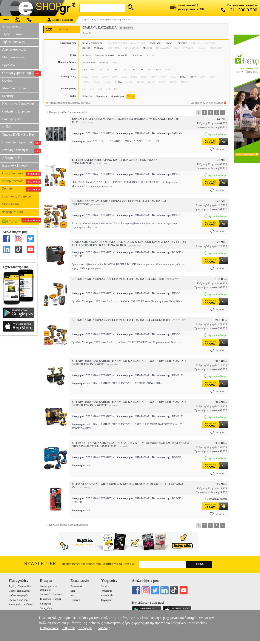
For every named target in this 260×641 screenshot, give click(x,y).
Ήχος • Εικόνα (12, 34)
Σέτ (130, 96)
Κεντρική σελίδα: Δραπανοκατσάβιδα (68, 112)
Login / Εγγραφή (60, 19)
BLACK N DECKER (92, 43)
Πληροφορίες (49, 628)
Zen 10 (20, 189)
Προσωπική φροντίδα (20, 142)
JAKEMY (98, 48)
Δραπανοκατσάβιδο (104, 55)
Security (8, 96)
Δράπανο (86, 55)
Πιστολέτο (137, 55)
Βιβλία (7, 127)
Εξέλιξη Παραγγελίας (20, 586)
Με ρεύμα (103, 62)
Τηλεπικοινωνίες (13, 42)
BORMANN (155, 43)
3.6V (84, 69)
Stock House (11, 204)
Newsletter (40, 563)
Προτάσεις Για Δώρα (16, 196)
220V (158, 69)
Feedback (75, 600)
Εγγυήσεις (106, 600)
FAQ (73, 595)
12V (133, 69)
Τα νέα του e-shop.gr (50, 598)
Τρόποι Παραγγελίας (19, 590)
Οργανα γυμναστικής (20, 73)
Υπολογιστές (11, 26)
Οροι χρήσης (46, 608)
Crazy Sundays (20, 173)
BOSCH (170, 43)
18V (142, 69)
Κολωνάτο (87, 96)
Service (105, 586)
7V (108, 69)
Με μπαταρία (88, 62)
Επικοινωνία (77, 586)
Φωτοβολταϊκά (12, 212)
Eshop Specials (20, 181)
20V (116, 69)
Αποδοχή (104, 628)
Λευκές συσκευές (14, 49)
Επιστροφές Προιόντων (21, 604)
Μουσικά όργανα (14, 88)
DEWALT (182, 43)
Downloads (107, 595)
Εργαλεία (8, 65)
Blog (73, 590)
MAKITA (147, 48)
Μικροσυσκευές (13, 57)
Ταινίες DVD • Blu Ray (18, 134)
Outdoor (8, 80)
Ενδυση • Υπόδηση (20, 150)
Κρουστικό (101, 96)
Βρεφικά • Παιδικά (15, 165)
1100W (118, 82)
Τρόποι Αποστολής (19, 600)
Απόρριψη (85, 628)
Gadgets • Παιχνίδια (16, 111)
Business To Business (51, 594)
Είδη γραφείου (12, 119)
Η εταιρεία (45, 603)
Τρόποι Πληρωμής (18, 595)
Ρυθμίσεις (68, 628)
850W (193, 77)
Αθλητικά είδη (12, 157)
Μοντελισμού (117, 96)
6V (92, 69)
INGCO (86, 48)
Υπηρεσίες (106, 590)
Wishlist (217, 149)
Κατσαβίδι (123, 55)
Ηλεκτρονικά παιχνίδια (18, 103)
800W (183, 77)
